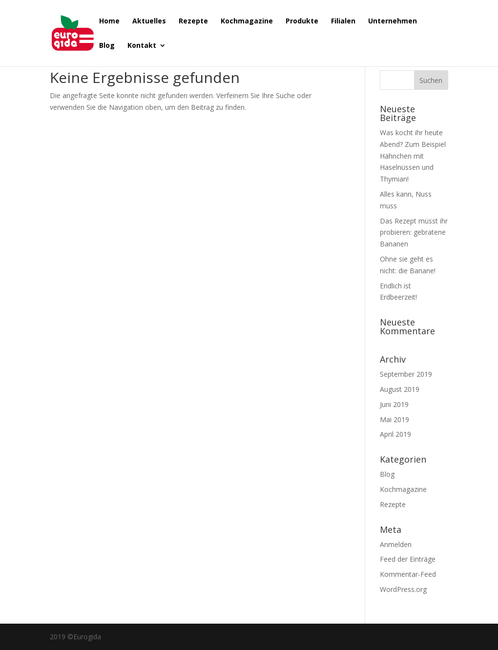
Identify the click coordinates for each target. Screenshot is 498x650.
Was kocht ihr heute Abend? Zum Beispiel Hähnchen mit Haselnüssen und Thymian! (413, 155)
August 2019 (399, 389)
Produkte (302, 21)
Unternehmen (392, 21)
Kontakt (141, 46)
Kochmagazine (247, 21)
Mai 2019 (394, 419)
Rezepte (193, 21)
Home (109, 21)
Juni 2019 (394, 404)
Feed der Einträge (408, 559)
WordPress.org (403, 589)
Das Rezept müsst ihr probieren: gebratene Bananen (414, 232)
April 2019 (395, 434)
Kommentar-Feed (408, 574)
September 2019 (406, 374)
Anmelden (396, 544)
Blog (107, 46)
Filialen (343, 21)
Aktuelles (149, 21)
